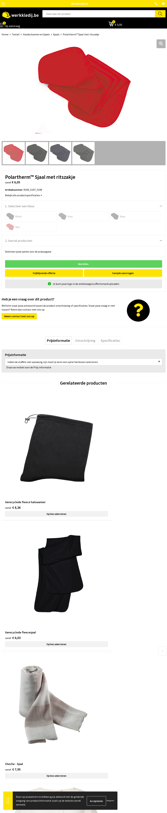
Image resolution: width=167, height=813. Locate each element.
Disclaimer (91, 729)
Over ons (6, 729)
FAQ (87, 700)
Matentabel (8, 744)
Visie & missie (9, 739)
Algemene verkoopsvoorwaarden (103, 695)
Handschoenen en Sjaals (36, 34)
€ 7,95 (13, 583)
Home (5, 34)
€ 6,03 (94, 480)
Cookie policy (92, 691)
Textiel (16, 34)
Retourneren (92, 739)
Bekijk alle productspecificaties (23, 195)
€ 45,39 (95, 583)
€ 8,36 (13, 480)
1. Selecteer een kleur (20, 206)
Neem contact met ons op (19, 316)
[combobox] (98, 13)
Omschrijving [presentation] (85, 340)
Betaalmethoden (94, 734)
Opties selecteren (43, 486)
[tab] (58, 340)
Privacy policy (92, 685)
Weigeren (110, 800)
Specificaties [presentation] (110, 340)
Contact (89, 681)
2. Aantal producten (18, 241)
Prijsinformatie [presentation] (58, 340)
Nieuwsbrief (8, 734)
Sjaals (56, 34)
